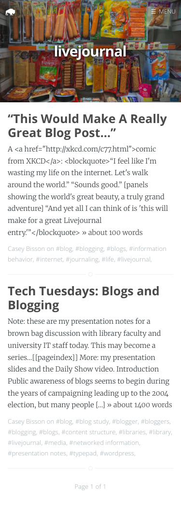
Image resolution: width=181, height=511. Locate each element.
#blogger (125, 421)
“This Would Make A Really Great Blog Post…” (87, 125)
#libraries (132, 432)
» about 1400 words (139, 405)
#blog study (92, 421)
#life (107, 259)
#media (55, 442)
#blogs (116, 248)
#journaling (82, 259)
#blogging (89, 248)
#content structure (88, 432)
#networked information (104, 442)
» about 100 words (112, 232)
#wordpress (117, 453)
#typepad (83, 453)
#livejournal (133, 259)
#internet (49, 259)
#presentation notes (37, 453)
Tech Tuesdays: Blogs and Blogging (84, 298)
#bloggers (155, 421)
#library (160, 432)
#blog (64, 248)
